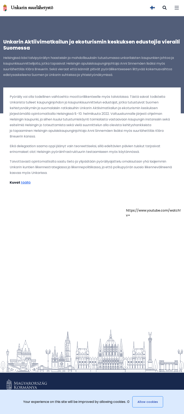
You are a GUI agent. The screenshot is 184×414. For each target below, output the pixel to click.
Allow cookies (147, 402)
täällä (26, 182)
